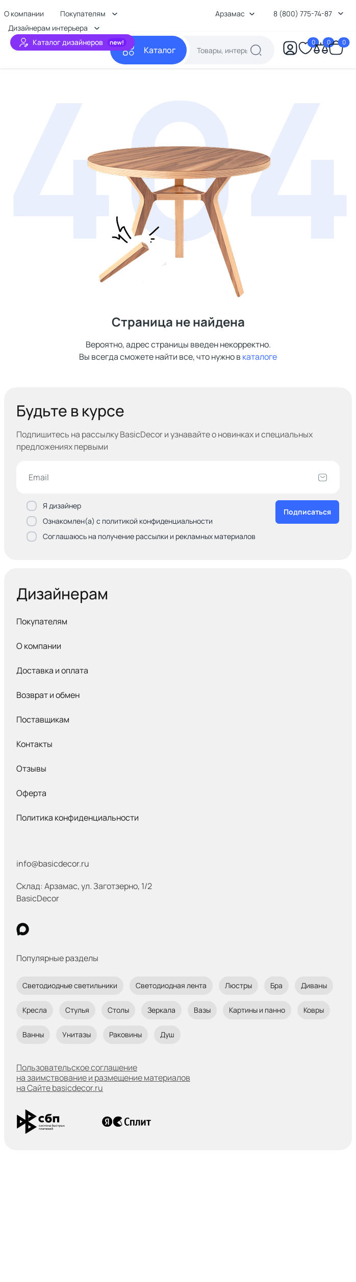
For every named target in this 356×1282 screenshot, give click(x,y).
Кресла (34, 1010)
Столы (118, 1010)
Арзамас (235, 13)
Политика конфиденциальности (77, 817)
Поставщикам (42, 719)
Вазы (202, 1010)
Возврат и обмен (48, 695)
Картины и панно (257, 1010)
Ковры (313, 1010)
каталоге (259, 356)
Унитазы (76, 1034)
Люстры (238, 985)
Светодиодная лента (171, 985)
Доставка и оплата (52, 670)
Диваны (314, 985)
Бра (276, 985)
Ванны (33, 1034)
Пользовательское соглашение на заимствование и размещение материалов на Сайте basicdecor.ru (103, 1077)
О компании (38, 645)
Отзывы (31, 768)
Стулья (77, 1010)
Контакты (34, 744)
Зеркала (161, 1010)
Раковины (125, 1034)
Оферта (31, 793)
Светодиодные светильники (69, 985)
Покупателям (41, 621)
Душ (167, 1034)
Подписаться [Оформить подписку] (307, 512)
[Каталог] (148, 50)
